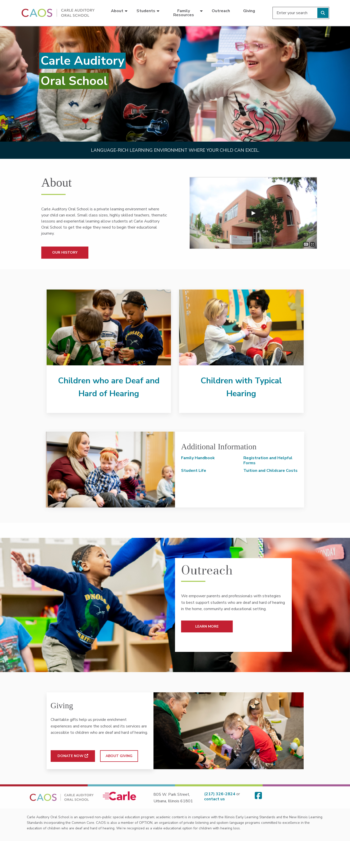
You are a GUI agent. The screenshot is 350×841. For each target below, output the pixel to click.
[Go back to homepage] (57, 13)
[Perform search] (322, 13)
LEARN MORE (207, 626)
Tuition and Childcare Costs (270, 470)
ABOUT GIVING (119, 756)
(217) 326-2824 (219, 794)
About (117, 11)
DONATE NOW (72, 756)
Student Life (193, 470)
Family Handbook (198, 458)
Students (146, 11)
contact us (214, 799)
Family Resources (183, 13)
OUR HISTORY (64, 252)
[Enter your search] (301, 13)
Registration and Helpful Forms (268, 460)
